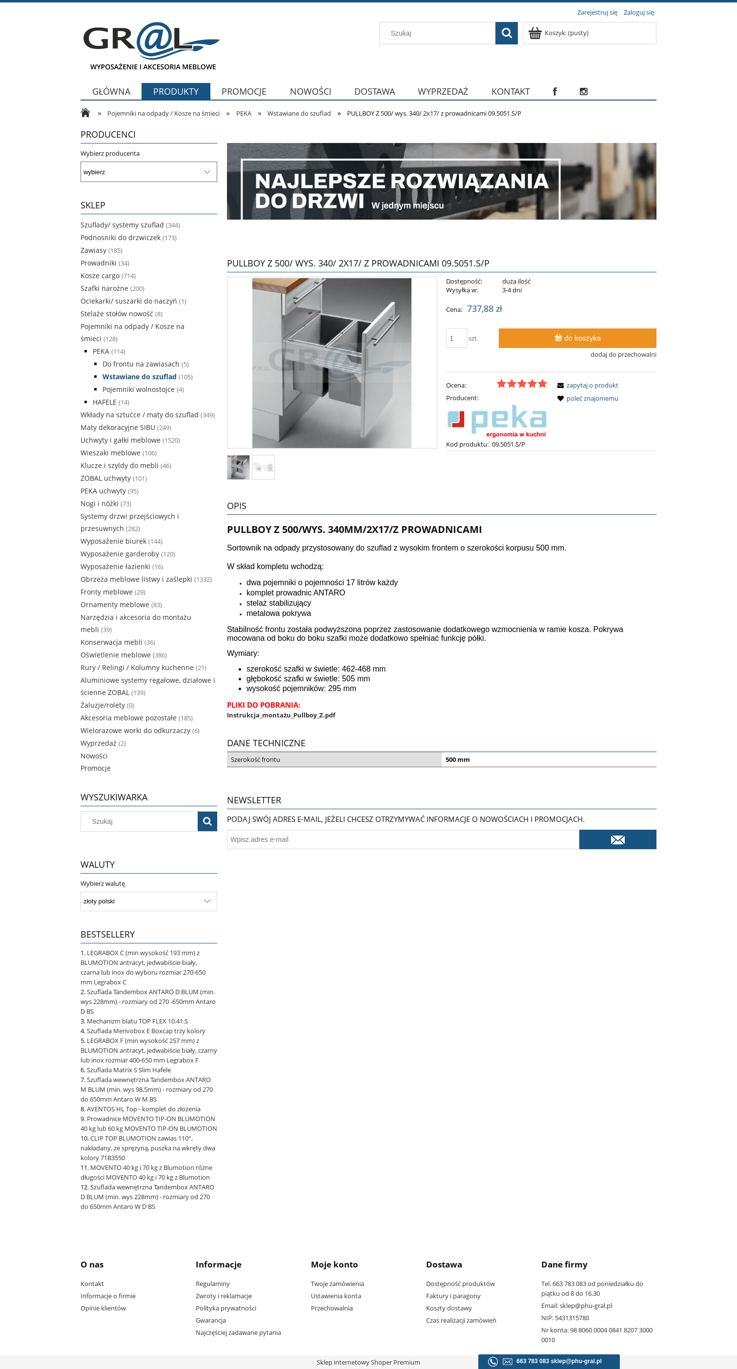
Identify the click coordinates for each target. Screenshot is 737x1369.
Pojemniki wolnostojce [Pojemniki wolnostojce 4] (138, 389)
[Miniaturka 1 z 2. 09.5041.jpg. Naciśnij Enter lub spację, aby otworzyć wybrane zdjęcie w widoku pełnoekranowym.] (238, 467)
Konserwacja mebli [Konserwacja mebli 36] (112, 642)
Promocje (96, 768)
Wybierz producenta (110, 153)
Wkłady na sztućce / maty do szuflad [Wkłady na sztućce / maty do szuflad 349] (140, 414)
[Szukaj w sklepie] (440, 33)
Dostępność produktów (460, 1283)
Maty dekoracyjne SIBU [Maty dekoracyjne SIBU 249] (118, 427)
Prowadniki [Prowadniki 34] (99, 262)
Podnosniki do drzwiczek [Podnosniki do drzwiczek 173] (121, 237)
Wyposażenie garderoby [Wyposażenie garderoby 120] (120, 553)
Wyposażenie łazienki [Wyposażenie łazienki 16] (115, 566)
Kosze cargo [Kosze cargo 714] (100, 275)
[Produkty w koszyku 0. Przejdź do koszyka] (559, 32)
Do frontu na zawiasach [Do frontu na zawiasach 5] (141, 363)
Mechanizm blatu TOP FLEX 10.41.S (137, 1021)
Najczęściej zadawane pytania (238, 1332)
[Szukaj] (506, 33)
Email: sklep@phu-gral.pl (576, 1305)
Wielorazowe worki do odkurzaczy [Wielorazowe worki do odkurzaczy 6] (135, 730)
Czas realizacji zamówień (461, 1320)
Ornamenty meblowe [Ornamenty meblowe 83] (115, 604)
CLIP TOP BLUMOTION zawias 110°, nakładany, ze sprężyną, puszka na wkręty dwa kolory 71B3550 (148, 1148)
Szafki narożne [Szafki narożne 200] (104, 288)
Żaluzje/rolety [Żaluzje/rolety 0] (103, 705)
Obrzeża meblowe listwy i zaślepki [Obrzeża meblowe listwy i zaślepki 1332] (136, 579)
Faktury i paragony (453, 1295)
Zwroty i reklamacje (224, 1295)
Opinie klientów (103, 1308)
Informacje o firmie (108, 1295)
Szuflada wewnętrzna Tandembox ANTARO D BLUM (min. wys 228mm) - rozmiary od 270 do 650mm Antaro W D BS (147, 1197)
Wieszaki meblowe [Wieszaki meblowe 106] (111, 452)
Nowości (94, 755)
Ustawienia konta (336, 1295)
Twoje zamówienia (337, 1283)
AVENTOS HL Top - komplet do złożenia (144, 1108)
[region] (441, 181)
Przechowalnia (332, 1308)
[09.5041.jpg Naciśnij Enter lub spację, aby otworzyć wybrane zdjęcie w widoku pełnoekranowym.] (331, 363)
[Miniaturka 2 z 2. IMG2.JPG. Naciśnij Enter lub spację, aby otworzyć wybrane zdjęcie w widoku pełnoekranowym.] (263, 467)
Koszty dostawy (449, 1308)
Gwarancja (211, 1320)
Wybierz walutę (103, 883)
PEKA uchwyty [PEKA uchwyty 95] (103, 490)
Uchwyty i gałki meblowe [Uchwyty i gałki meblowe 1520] (121, 440)
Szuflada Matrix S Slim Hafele (129, 1069)
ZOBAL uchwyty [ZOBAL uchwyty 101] (106, 478)
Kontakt (92, 1283)
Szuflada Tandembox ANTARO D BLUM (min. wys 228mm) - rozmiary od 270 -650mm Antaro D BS (148, 1001)
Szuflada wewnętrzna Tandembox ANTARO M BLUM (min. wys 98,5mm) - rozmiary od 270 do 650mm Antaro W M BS (147, 1089)
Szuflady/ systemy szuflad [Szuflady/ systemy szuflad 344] (122, 224)
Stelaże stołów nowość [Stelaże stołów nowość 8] (117, 313)
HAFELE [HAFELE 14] (105, 402)
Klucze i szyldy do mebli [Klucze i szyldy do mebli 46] (120, 465)
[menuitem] (111, 91)
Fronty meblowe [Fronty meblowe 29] (107, 591)
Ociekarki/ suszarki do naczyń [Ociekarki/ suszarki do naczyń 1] (129, 301)
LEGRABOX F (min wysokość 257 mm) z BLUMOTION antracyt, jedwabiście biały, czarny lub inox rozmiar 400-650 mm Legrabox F (149, 1050)
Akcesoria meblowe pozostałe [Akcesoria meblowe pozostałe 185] (129, 717)
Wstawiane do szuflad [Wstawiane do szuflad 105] (139, 376)
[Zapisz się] (617, 839)
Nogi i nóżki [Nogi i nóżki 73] (100, 503)
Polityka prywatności (226, 1308)
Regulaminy (213, 1283)
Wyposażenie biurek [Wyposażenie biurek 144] (113, 541)
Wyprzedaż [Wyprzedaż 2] (99, 743)
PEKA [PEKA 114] (101, 351)
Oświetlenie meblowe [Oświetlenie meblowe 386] (116, 654)
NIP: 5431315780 (565, 1317)
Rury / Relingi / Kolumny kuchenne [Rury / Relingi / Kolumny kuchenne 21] (137, 667)
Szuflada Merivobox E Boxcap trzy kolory (146, 1030)
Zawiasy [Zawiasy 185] (93, 250)
